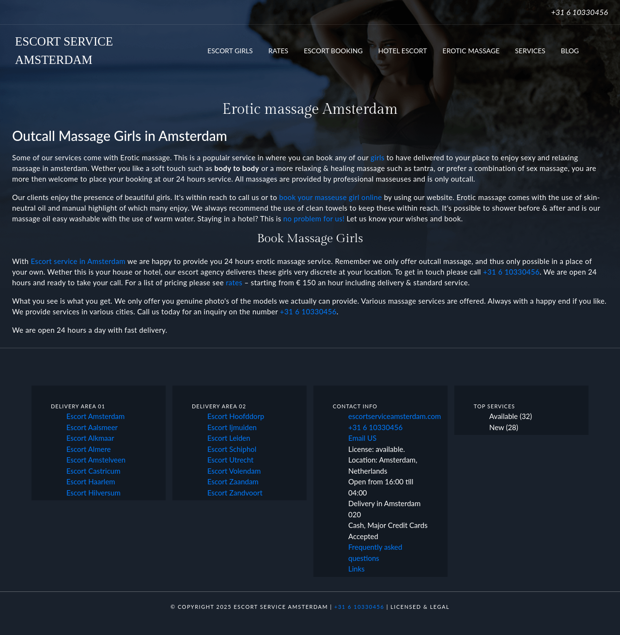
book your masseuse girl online (330, 197)
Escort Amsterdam (95, 416)
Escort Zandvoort (235, 492)
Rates (278, 50)
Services (530, 50)
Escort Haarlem (90, 481)
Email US (362, 438)
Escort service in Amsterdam (78, 261)
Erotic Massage (471, 50)
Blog (570, 50)
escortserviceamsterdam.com (394, 416)
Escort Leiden (228, 438)
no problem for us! (314, 218)
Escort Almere (88, 449)
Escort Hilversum (93, 492)
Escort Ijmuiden (232, 427)
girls (378, 157)
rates (234, 282)
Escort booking (333, 50)
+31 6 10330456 (579, 11)
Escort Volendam (234, 470)
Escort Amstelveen (95, 459)
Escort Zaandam (233, 481)
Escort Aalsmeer (92, 427)
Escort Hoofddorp (235, 416)
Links (356, 568)
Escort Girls (230, 50)
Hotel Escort (402, 50)
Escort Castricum (93, 470)
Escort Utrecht (230, 459)
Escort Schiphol (231, 449)
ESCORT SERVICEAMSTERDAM (64, 50)
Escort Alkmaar (90, 438)
